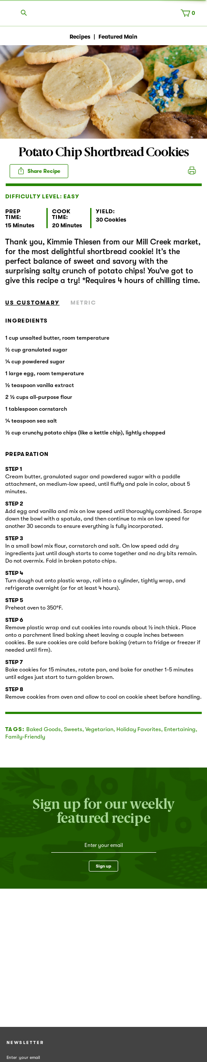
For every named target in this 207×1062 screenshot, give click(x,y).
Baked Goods (43, 729)
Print (191, 171)
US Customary (32, 302)
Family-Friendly (25, 736)
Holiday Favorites (138, 729)
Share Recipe (39, 170)
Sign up (103, 866)
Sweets (73, 729)
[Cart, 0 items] (190, 15)
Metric (83, 302)
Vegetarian (99, 729)
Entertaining (180, 729)
